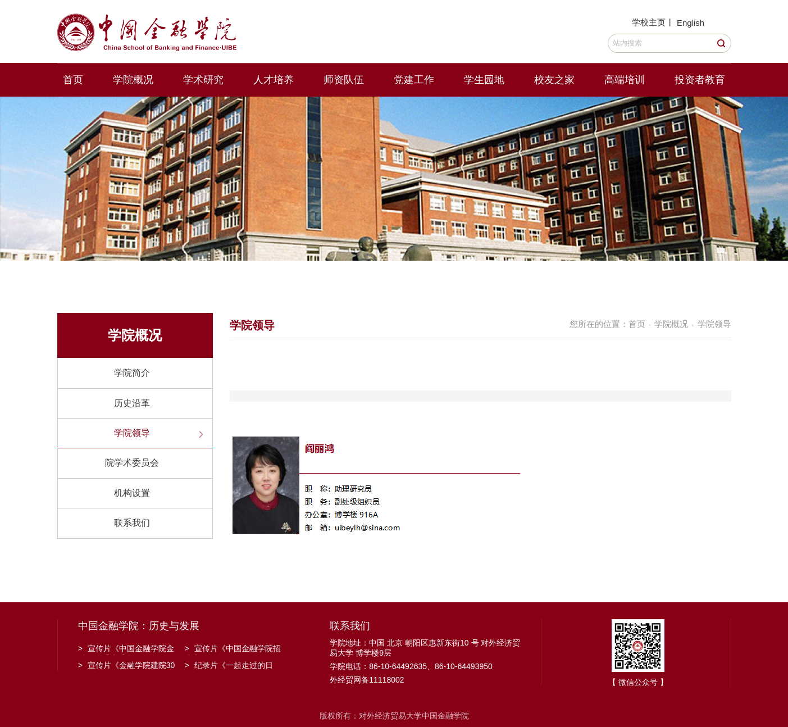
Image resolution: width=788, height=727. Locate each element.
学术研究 (203, 79)
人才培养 (273, 79)
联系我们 (132, 523)
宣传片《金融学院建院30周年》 (126, 666)
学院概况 (133, 79)
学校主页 (649, 22)
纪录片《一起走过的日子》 (229, 666)
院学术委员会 (132, 462)
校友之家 (554, 79)
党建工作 (414, 79)
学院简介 (132, 373)
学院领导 (132, 433)
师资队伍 (344, 79)
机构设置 (132, 493)
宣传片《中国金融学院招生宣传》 (233, 649)
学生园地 (484, 79)
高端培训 (624, 79)
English (690, 23)
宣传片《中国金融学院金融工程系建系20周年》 (126, 649)
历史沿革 (132, 403)
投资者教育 (700, 79)
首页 (73, 79)
